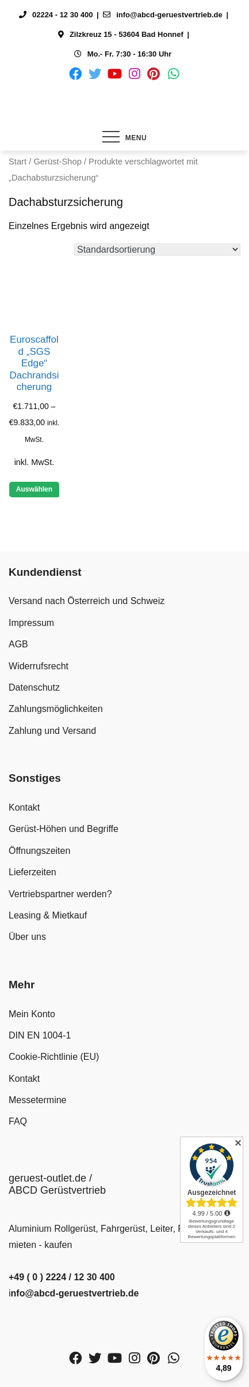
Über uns (27, 937)
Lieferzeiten (32, 872)
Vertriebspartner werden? (60, 894)
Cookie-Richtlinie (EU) (54, 1057)
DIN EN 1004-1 (40, 1035)
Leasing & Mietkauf (48, 915)
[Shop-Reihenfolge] (157, 249)
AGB (18, 644)
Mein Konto (32, 1014)
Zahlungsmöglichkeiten (56, 709)
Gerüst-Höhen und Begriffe (63, 829)
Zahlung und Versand (52, 731)
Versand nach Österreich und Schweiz (86, 601)
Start (17, 161)
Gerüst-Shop (57, 161)
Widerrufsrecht (38, 666)
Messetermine (37, 1100)
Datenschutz (34, 687)
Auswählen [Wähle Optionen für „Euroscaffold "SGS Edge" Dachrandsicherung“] (34, 489)
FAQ (18, 1121)
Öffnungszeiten (39, 851)
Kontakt (24, 807)
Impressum (31, 623)
